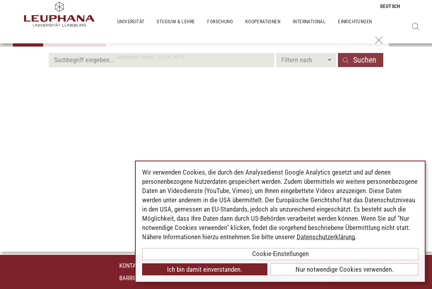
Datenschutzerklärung (326, 237)
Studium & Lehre (176, 28)
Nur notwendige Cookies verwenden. (344, 269)
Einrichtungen (355, 28)
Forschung (220, 28)
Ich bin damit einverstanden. (204, 269)
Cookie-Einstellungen (280, 254)
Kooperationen (262, 28)
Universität (130, 28)
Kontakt (131, 265)
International (309, 28)
